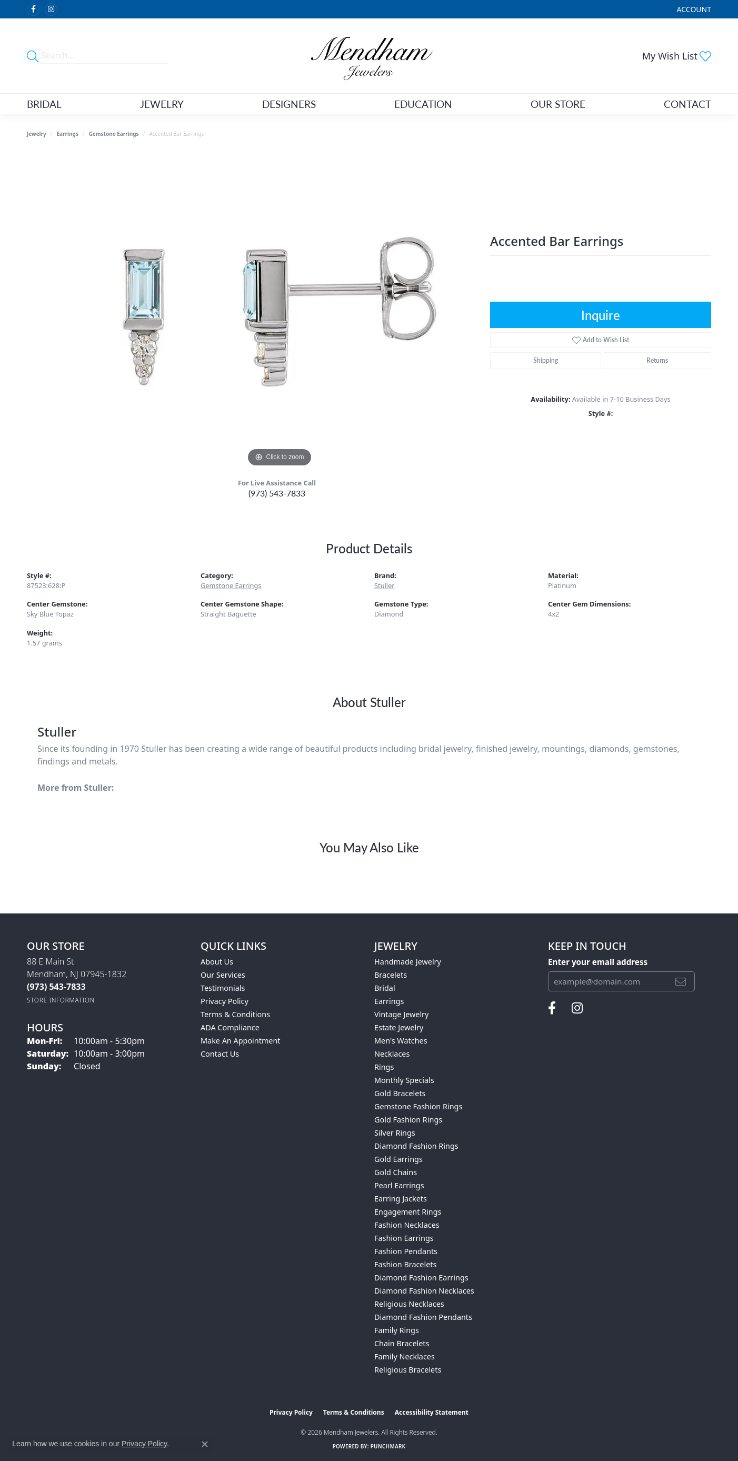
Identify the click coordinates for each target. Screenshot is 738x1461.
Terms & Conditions (235, 1014)
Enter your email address (597, 962)
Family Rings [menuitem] (396, 1330)
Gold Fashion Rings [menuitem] (408, 1120)
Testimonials (223, 988)
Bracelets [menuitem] (390, 975)
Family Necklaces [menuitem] (404, 1356)
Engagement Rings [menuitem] (408, 1212)
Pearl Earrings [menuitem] (399, 1185)
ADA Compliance (230, 1027)
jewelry (36, 133)
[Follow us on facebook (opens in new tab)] (33, 9)
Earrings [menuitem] (389, 1001)
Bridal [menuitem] (384, 988)
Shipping (545, 360)
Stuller (384, 585)
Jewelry (162, 104)
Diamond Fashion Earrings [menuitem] (421, 1278)
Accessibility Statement (431, 1412)
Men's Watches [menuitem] (400, 1041)
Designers (289, 104)
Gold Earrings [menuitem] (398, 1159)
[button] (693, 9)
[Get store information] (61, 1000)
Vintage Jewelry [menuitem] (401, 1014)
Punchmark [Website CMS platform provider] (388, 1446)
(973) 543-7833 (276, 493)
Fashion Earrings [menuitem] (404, 1238)
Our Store (558, 104)
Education (423, 104)
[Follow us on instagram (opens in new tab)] (51, 9)
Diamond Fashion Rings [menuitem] (416, 1146)
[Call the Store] (56, 986)
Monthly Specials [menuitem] (404, 1080)
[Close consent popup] (205, 1444)
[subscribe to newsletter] (680, 981)
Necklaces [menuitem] (392, 1054)
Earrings (67, 133)
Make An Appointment (241, 1041)
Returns (657, 360)
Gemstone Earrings (114, 133)
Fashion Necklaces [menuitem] (407, 1225)
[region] (279, 312)
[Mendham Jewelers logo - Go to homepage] (368, 55)
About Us (217, 962)
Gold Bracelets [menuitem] (400, 1093)
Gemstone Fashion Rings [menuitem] (418, 1106)
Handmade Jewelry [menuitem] (407, 962)
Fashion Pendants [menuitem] (405, 1251)
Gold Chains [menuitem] (395, 1172)
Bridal (44, 104)
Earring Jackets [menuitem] (400, 1199)
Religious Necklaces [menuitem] (409, 1304)
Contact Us (220, 1054)
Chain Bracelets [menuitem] (401, 1343)
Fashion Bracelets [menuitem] (405, 1264)
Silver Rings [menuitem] (394, 1133)
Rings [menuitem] (384, 1067)
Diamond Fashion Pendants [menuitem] (423, 1317)
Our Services (223, 975)
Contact (687, 104)
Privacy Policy (224, 1001)
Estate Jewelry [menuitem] (398, 1027)
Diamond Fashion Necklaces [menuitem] (424, 1291)
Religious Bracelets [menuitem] (407, 1370)
